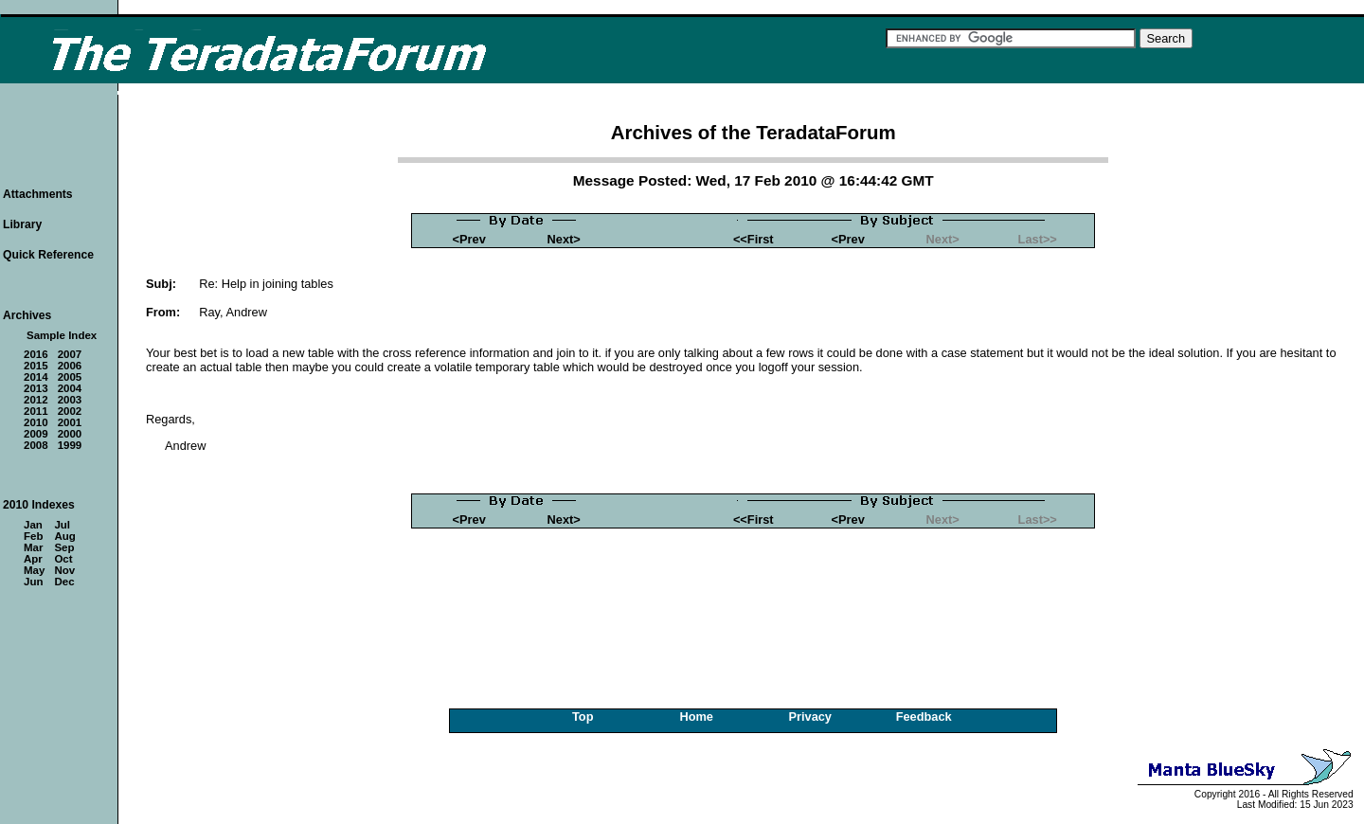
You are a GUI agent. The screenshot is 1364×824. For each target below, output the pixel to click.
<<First (753, 239)
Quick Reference (48, 254)
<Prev (469, 239)
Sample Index (62, 335)
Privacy (810, 716)
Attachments (38, 194)
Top (583, 716)
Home (696, 716)
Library (22, 224)
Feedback (924, 716)
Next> (564, 239)
